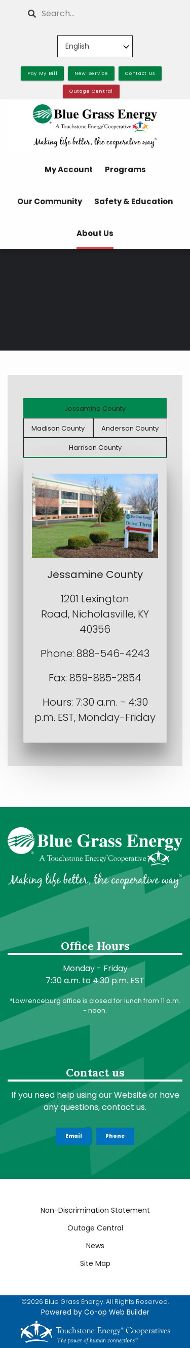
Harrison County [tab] (95, 447)
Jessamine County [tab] (95, 408)
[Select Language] (95, 46)
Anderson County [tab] (130, 428)
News (95, 1246)
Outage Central (95, 1228)
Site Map (95, 1263)
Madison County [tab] (58, 428)
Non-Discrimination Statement (95, 1210)
